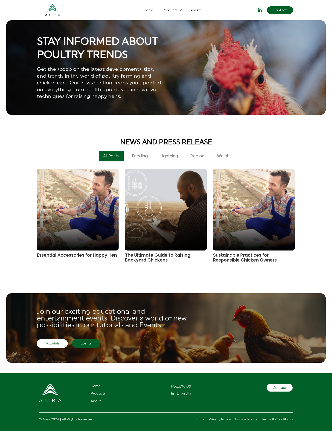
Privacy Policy (220, 419)
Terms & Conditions (277, 419)
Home (149, 10)
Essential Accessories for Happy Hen (77, 255)
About (195, 10)
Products (172, 10)
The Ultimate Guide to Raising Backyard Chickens (157, 257)
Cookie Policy (246, 419)
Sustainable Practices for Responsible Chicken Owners (245, 257)
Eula (200, 419)
